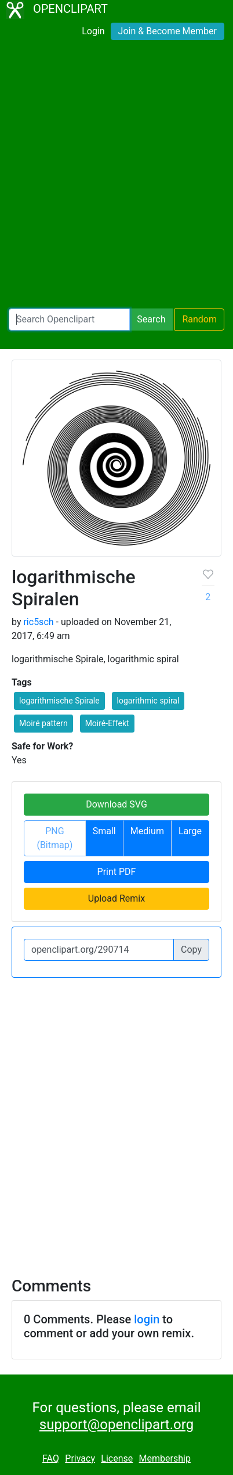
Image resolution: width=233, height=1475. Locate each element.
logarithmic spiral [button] (148, 700)
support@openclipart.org (116, 1424)
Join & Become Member (167, 31)
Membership (165, 1458)
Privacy (80, 1458)
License (117, 1458)
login (146, 1319)
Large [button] (190, 831)
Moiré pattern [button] (43, 723)
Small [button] (104, 831)
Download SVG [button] (116, 804)
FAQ (50, 1458)
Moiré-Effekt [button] (107, 723)
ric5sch (38, 621)
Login (93, 31)
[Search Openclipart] (69, 319)
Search (151, 319)
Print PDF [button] (116, 871)
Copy (191, 949)
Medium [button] (147, 831)
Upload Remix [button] (116, 898)
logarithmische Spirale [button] (59, 700)
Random (199, 319)
